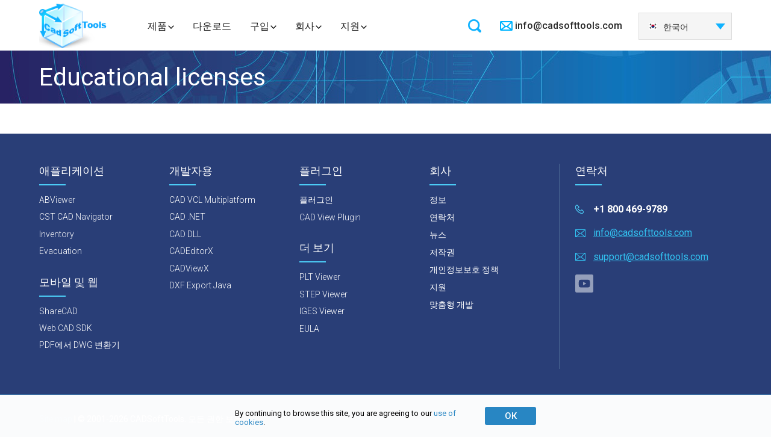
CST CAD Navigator (76, 217)
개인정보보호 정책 (464, 269)
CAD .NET (187, 217)
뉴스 (437, 235)
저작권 (442, 252)
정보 (437, 200)
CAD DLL (185, 234)
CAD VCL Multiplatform (212, 200)
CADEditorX (191, 251)
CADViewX (189, 268)
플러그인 (316, 200)
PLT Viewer (319, 277)
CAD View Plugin (330, 217)
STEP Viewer (323, 294)
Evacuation (60, 251)
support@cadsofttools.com (650, 256)
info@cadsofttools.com (568, 25)
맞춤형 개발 (451, 304)
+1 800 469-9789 (630, 209)
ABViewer (57, 200)
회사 (304, 26)
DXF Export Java (200, 285)
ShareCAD (58, 311)
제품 (157, 26)
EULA (309, 328)
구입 (259, 26)
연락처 (442, 217)
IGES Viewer (322, 311)
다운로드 (212, 26)
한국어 (668, 27)
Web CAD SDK (65, 328)
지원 (350, 26)
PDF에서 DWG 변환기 (79, 345)
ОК (511, 416)
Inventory (56, 234)
